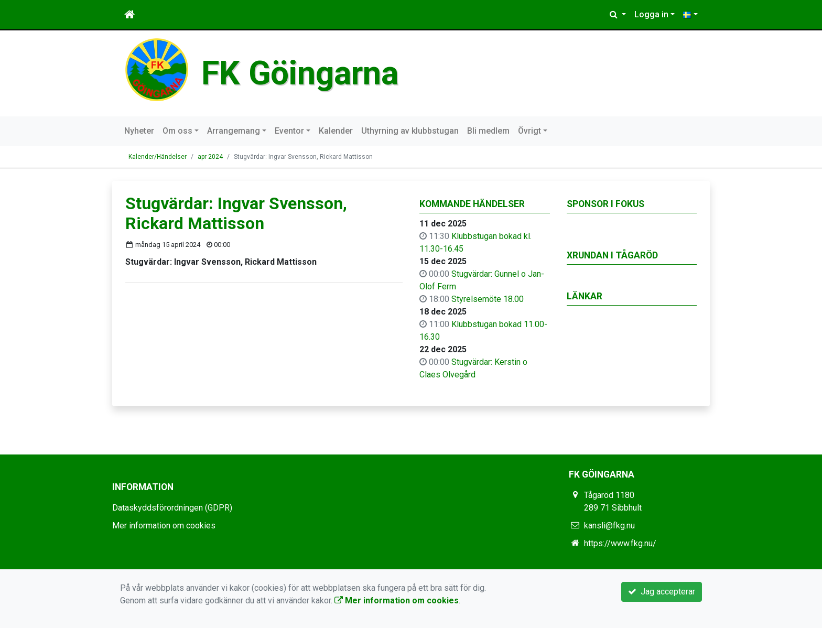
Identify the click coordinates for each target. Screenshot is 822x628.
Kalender (336, 131)
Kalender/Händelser (157, 156)
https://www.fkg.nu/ (620, 543)
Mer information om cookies (163, 525)
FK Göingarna (299, 73)
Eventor (289, 131)
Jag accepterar (661, 592)
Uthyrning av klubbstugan (410, 131)
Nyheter (139, 131)
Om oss (177, 131)
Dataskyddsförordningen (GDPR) (172, 508)
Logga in (651, 14)
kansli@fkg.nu (609, 525)
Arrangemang (233, 131)
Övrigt (529, 131)
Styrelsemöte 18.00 (487, 299)
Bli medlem (488, 131)
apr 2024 (210, 156)
